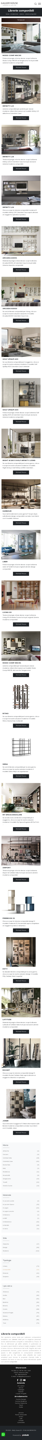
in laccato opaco (21, 1204)
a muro (21, 1266)
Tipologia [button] (7, 1260)
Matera (21, 1316)
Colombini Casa (21, 1161)
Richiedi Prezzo (21, 67)
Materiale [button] (7, 1195)
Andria (21, 1295)
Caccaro (21, 1154)
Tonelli (21, 1182)
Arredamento (14, 14)
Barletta (21, 1302)
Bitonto (21, 1306)
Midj (21, 1168)
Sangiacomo (21, 1179)
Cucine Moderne (21, 1401)
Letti (21, 1418)
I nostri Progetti (21, 1393)
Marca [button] (5, 1145)
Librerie (21, 14)
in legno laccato (21, 1211)
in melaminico (21, 1222)
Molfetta (21, 1320)
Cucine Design (21, 1399)
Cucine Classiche (21, 1403)
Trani (21, 1323)
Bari (21, 1299)
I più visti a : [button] (8, 1286)
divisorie (21, 1273)
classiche (21, 1244)
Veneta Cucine (21, 1186)
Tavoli (21, 1405)
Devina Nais (21, 1165)
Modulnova (21, 1172)
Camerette (21, 1422)
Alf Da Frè (21, 1151)
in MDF (21, 1218)
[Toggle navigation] (39, 4)
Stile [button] (5, 1238)
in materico (21, 1215)
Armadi (21, 1420)
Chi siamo (21, 1386)
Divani (21, 1416)
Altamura (21, 1292)
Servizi (21, 1387)
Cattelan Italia (21, 1158)
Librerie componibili (30, 14)
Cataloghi (21, 1389)
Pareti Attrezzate (21, 1414)
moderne (21, 1251)
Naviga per (21, 20)
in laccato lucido (21, 1201)
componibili (21, 1270)
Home (7, 14)
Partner (21, 1391)
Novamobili (21, 1175)
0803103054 (22, 1374)
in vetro (21, 1229)
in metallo (21, 1225)
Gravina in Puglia (21, 1313)
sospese (21, 1277)
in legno (21, 1208)
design (21, 1247)
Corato (21, 1309)
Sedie (21, 1407)
